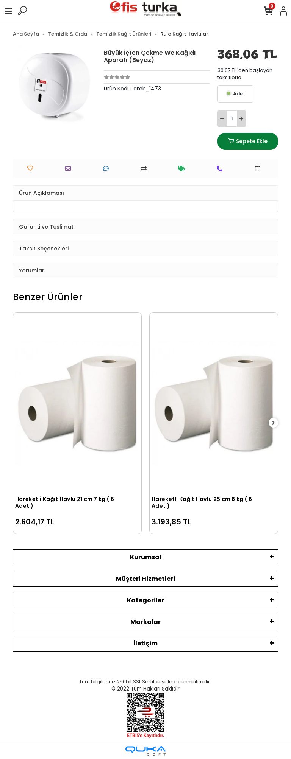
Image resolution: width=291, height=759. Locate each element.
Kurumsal (145, 557)
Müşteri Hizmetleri (145, 578)
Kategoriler (145, 600)
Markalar (145, 621)
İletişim (145, 643)
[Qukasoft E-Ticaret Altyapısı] (145, 751)
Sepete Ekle (248, 141)
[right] (273, 423)
